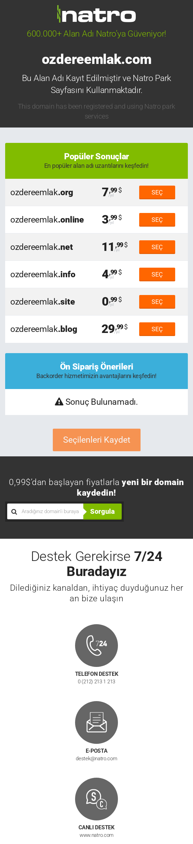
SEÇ (157, 192)
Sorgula (102, 511)
